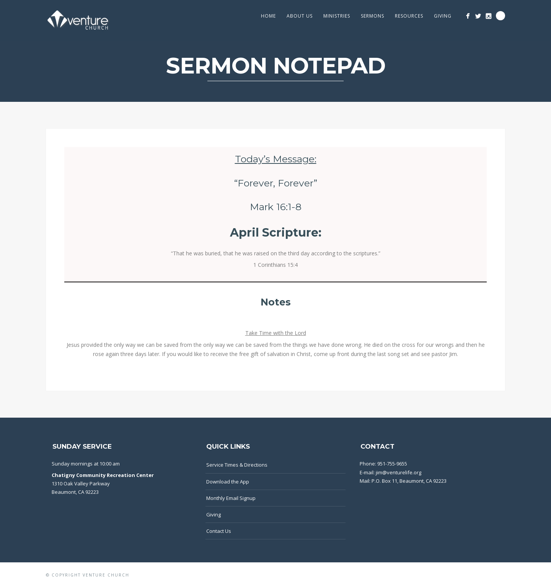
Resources (409, 16)
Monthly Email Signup (231, 498)
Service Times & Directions (236, 464)
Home (268, 16)
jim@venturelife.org (398, 472)
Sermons (372, 16)
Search (500, 15)
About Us (300, 16)
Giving (213, 514)
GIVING (443, 16)
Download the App (227, 481)
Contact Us (218, 531)
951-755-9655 (392, 463)
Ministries (336, 16)
